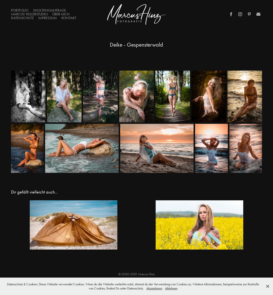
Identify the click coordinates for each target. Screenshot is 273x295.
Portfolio (19, 10)
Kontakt (68, 18)
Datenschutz (22, 18)
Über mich (61, 14)
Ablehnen (171, 288)
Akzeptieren (154, 288)
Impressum (47, 18)
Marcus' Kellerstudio (29, 14)
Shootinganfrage (49, 10)
